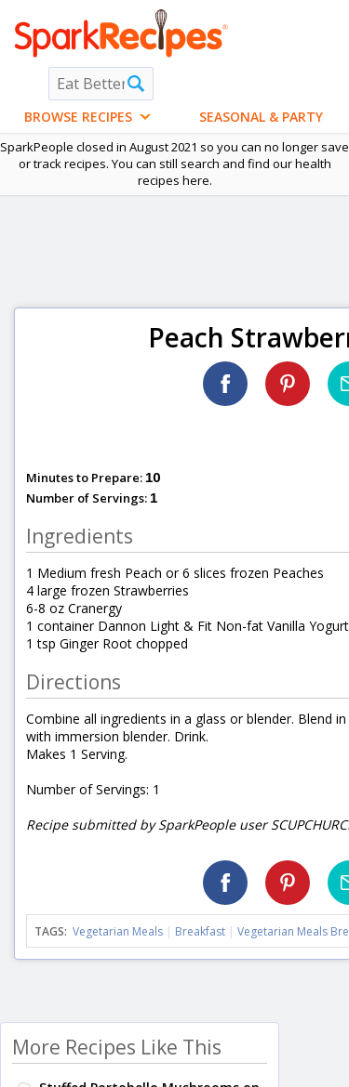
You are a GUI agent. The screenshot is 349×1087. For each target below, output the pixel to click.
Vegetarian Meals (118, 931)
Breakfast (200, 931)
